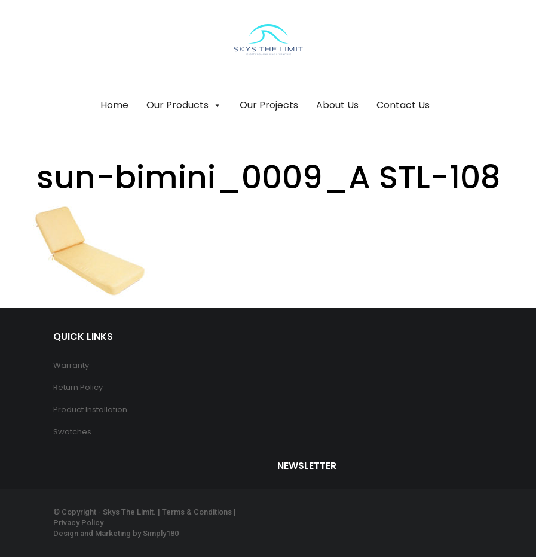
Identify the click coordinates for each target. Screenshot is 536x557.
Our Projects (269, 105)
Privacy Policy (78, 522)
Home (114, 105)
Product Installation (90, 409)
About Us (337, 105)
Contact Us (403, 105)
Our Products (184, 105)
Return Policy (78, 387)
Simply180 (161, 533)
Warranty (71, 365)
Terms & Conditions (197, 511)
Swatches (72, 431)
